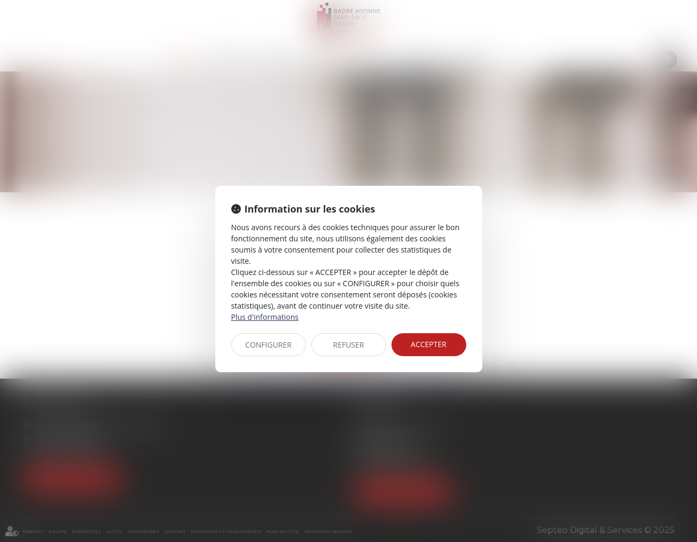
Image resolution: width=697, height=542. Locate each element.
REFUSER (348, 345)
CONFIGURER (268, 345)
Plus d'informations (265, 317)
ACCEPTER (429, 344)
